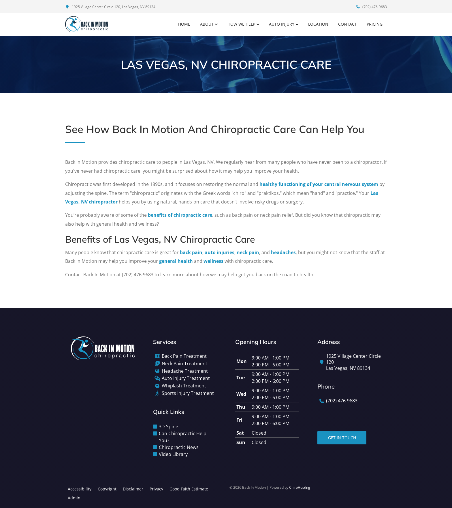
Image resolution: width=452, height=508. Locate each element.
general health (176, 261)
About (207, 24)
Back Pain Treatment (184, 356)
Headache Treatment (185, 371)
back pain (191, 252)
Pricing (375, 24)
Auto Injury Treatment (186, 378)
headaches (283, 252)
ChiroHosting (299, 487)
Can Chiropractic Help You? (182, 437)
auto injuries (219, 252)
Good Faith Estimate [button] (189, 489)
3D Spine (168, 426)
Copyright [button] (107, 489)
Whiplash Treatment (184, 386)
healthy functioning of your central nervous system (318, 184)
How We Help (241, 24)
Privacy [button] (156, 489)
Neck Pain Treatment (184, 364)
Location (318, 24)
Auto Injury (281, 24)
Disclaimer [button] (133, 489)
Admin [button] (74, 498)
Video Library (173, 454)
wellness (213, 261)
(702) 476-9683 (371, 6)
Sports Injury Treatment (188, 393)
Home (184, 24)
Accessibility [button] (79, 489)
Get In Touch (342, 437)
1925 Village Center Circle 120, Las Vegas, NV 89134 (110, 6)
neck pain (248, 252)
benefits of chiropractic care (180, 215)
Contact (347, 24)
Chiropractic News (179, 447)
